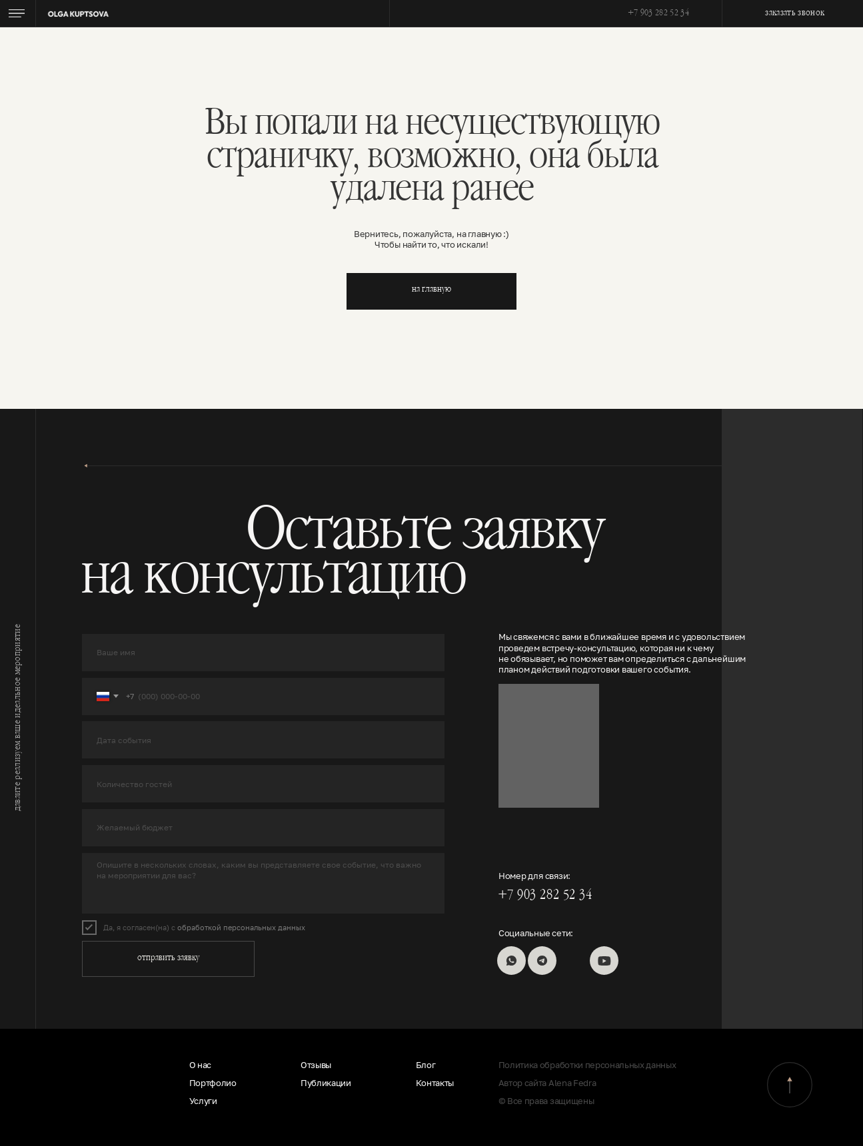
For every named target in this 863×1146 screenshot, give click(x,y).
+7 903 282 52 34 (658, 14)
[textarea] (263, 883)
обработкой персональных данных (241, 927)
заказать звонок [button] (794, 14)
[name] (263, 652)
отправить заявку (168, 959)
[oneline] (263, 739)
